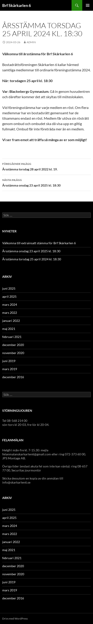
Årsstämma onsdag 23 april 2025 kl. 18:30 (46, 182)
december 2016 (13, 377)
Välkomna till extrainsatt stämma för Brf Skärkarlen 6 (39, 243)
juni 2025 (8, 288)
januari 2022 (11, 321)
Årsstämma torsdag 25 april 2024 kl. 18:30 (31, 259)
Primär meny (87, 5)
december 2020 (13, 345)
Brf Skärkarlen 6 (16, 5)
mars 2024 (9, 304)
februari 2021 (11, 337)
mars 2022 (9, 312)
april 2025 (9, 296)
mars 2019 (9, 369)
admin (31, 42)
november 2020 (13, 353)
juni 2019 (8, 361)
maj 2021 (8, 329)
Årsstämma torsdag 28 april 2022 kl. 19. (46, 166)
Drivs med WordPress (15, 618)
